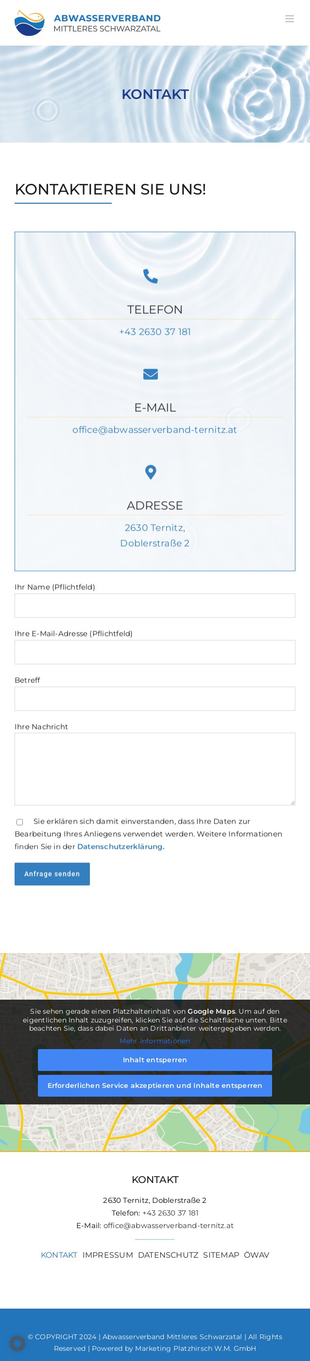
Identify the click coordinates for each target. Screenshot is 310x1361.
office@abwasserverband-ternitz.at (154, 431)
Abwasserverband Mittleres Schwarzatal (172, 1336)
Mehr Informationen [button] (155, 1041)
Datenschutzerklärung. (121, 847)
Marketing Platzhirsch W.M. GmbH (195, 1348)
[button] (17, 1343)
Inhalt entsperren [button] (155, 1059)
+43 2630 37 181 (155, 333)
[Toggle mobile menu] (290, 19)
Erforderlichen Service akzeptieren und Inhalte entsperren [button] (155, 1085)
